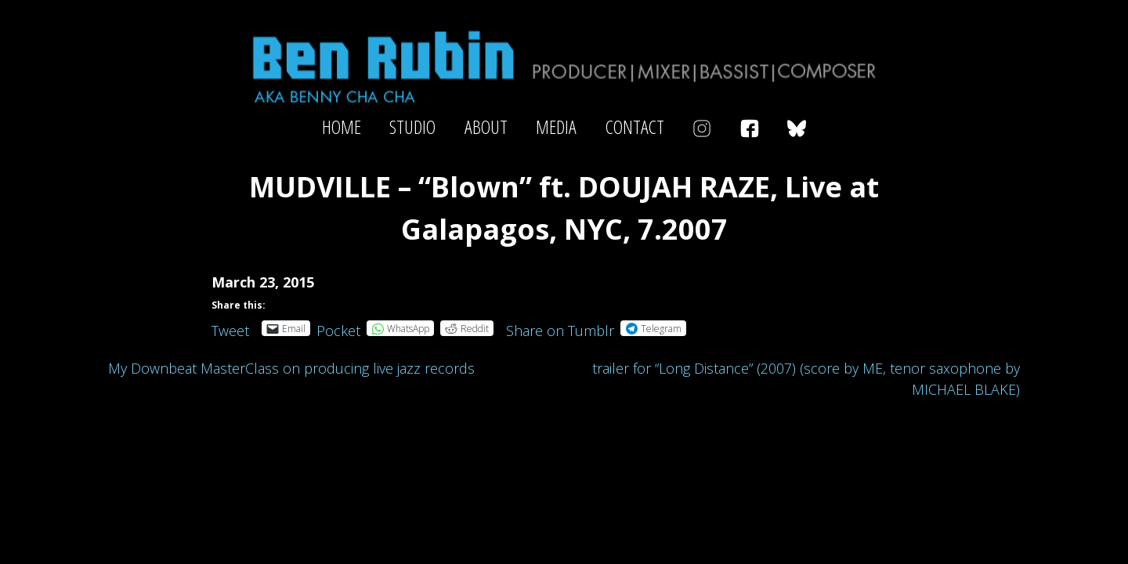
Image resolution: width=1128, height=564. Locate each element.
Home (341, 127)
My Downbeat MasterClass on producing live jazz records (291, 368)
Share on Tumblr (560, 327)
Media (556, 127)
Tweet (230, 327)
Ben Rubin (564, 65)
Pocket (338, 330)
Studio (412, 127)
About (486, 127)
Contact (635, 127)
